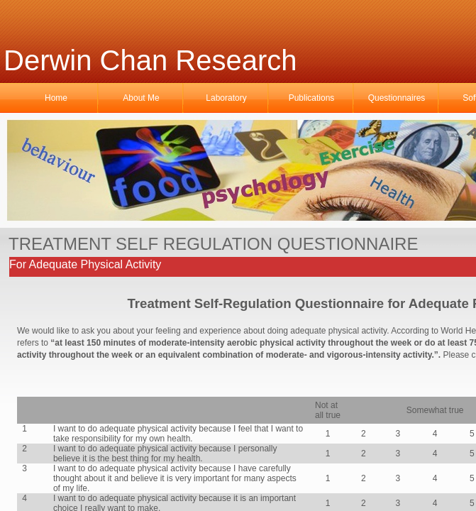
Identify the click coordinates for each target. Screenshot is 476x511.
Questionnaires (397, 98)
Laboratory (226, 98)
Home (56, 98)
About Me (141, 98)
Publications (312, 98)
